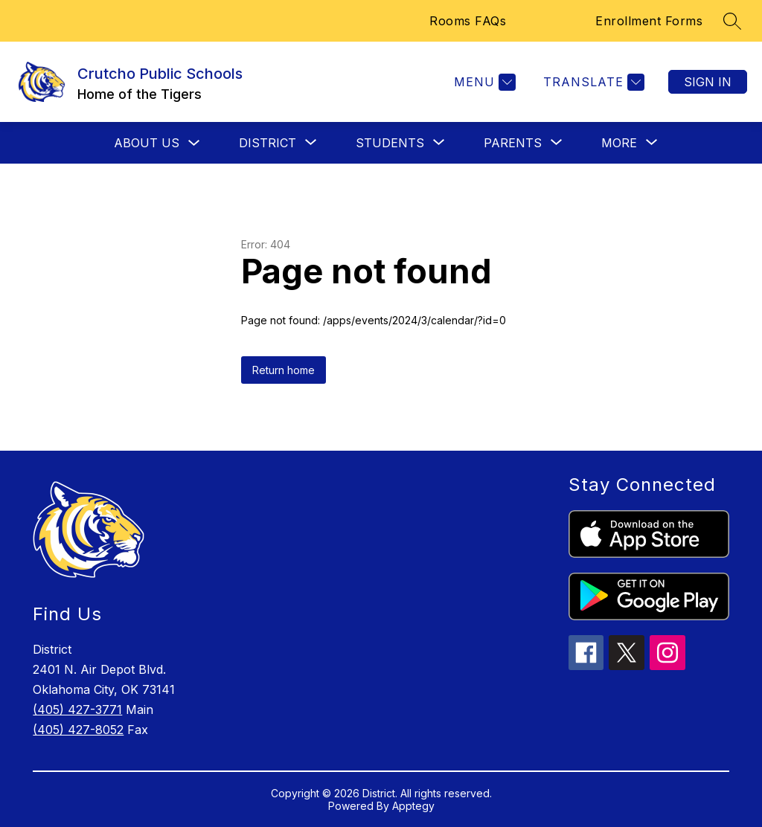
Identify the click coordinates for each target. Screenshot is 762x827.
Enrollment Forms (648, 20)
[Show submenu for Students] (390, 143)
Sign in (707, 81)
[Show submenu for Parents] (513, 143)
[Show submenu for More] (619, 143)
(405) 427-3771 (77, 709)
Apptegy (413, 805)
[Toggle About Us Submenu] (194, 143)
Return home (283, 370)
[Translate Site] (592, 82)
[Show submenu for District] (267, 143)
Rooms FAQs (467, 20)
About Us (146, 142)
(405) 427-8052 (78, 729)
